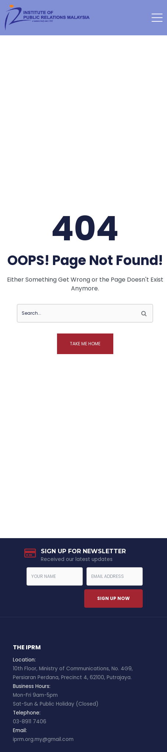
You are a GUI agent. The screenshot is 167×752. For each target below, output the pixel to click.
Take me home (85, 343)
